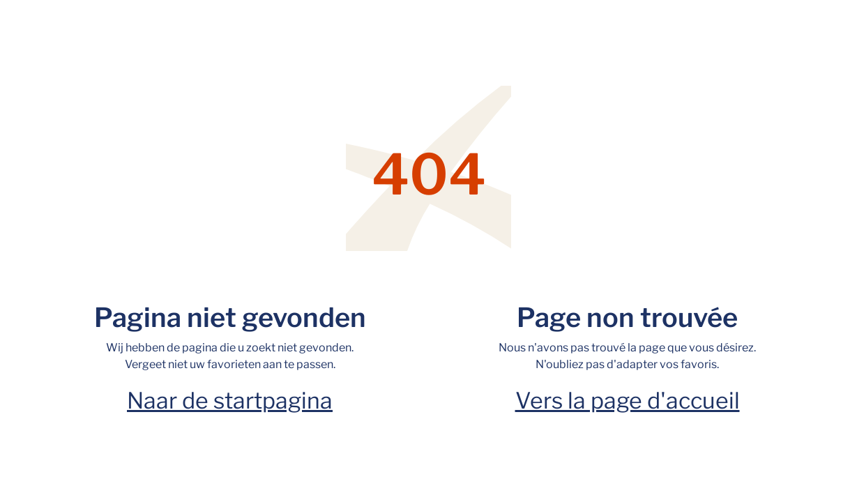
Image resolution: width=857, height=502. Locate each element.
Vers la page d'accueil (627, 400)
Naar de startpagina (230, 400)
